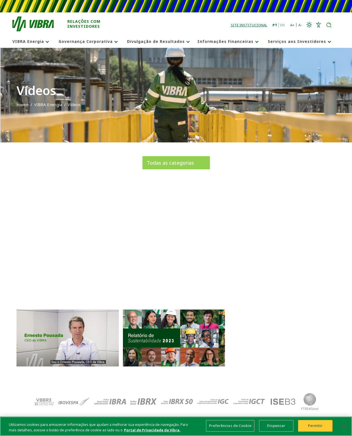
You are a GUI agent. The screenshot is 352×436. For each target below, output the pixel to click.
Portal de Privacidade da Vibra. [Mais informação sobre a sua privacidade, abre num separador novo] (152, 429)
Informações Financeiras (225, 41)
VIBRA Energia (28, 41)
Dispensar (276, 425)
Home (22, 104)
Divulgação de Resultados (156, 41)
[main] (176, 426)
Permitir (315, 425)
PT (275, 25)
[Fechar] (343, 426)
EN (282, 25)
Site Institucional (249, 25)
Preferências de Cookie (230, 425)
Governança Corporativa (86, 41)
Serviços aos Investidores (297, 41)
